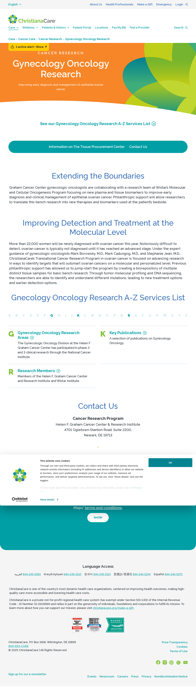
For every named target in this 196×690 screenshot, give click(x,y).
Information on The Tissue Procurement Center (87, 147)
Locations (101, 27)
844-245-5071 (174, 580)
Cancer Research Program (98, 418)
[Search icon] (181, 27)
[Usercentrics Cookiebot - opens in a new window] (19, 684)
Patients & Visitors (55, 27)
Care (13, 27)
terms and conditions (103, 513)
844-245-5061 (32, 580)
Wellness (30, 27)
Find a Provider (140, 27)
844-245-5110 (72, 580)
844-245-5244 (142, 580)
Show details (47, 684)
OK (170, 647)
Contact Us (138, 147)
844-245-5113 (102, 580)
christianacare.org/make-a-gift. (113, 613)
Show (41, 46)
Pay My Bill (119, 27)
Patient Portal (82, 27)
